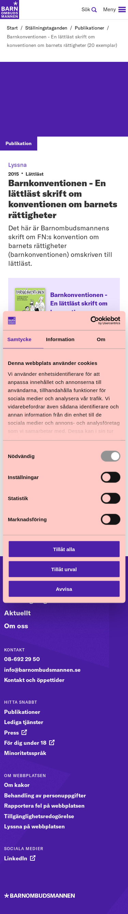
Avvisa (64, 589)
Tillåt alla (64, 549)
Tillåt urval (64, 569)
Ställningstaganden (46, 28)
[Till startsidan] (9, 9)
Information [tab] (60, 339)
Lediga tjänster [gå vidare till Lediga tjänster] (23, 722)
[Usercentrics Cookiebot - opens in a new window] (91, 320)
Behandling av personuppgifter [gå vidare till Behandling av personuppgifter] (45, 795)
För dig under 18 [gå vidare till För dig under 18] (25, 742)
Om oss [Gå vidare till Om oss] (16, 625)
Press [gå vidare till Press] (11, 732)
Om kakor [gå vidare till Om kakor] (17, 784)
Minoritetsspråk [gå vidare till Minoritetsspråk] (25, 753)
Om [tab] (101, 339)
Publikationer (89, 28)
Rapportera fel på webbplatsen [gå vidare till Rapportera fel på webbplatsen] (44, 805)
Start (12, 28)
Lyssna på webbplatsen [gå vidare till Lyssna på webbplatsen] (34, 826)
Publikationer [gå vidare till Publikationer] (22, 711)
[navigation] (114, 9)
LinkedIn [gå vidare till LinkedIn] (15, 858)
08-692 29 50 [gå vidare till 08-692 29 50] (22, 659)
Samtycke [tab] (19, 339)
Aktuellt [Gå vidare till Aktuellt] (17, 613)
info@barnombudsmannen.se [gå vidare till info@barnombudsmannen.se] (42, 669)
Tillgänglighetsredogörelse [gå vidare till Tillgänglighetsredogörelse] (39, 816)
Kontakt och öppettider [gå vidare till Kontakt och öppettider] (34, 679)
